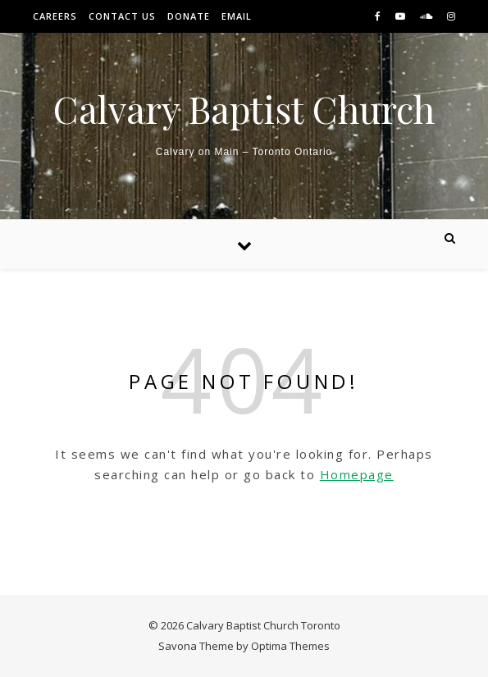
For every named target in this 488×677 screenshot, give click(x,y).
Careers (55, 16)
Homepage (357, 474)
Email (236, 16)
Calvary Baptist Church (244, 108)
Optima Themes (290, 645)
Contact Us (122, 16)
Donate (188, 16)
